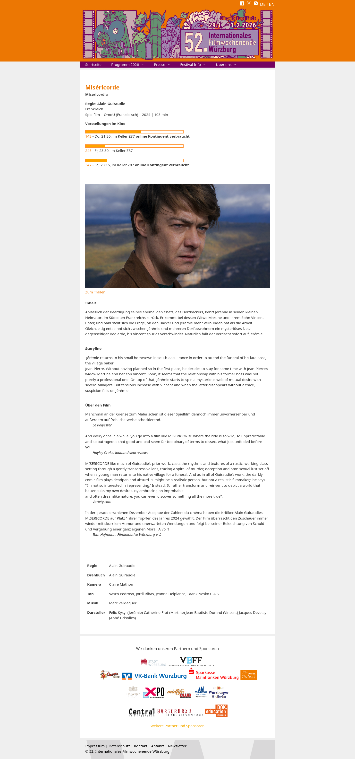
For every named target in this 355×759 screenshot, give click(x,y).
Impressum (95, 745)
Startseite (93, 64)
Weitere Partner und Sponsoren (177, 725)
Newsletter (177, 745)
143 (88, 136)
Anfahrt (157, 745)
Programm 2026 (130, 65)
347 (88, 164)
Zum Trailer (95, 292)
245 (88, 150)
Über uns (229, 65)
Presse (164, 65)
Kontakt (140, 745)
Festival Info (195, 65)
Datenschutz (119, 745)
